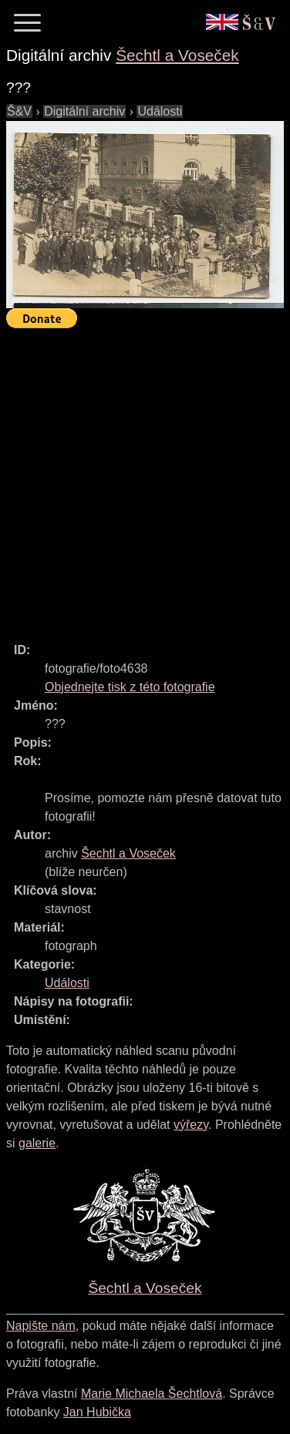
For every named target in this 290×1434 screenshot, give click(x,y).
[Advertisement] (145, 478)
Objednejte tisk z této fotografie (130, 686)
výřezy (191, 1124)
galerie (37, 1143)
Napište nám (41, 1325)
